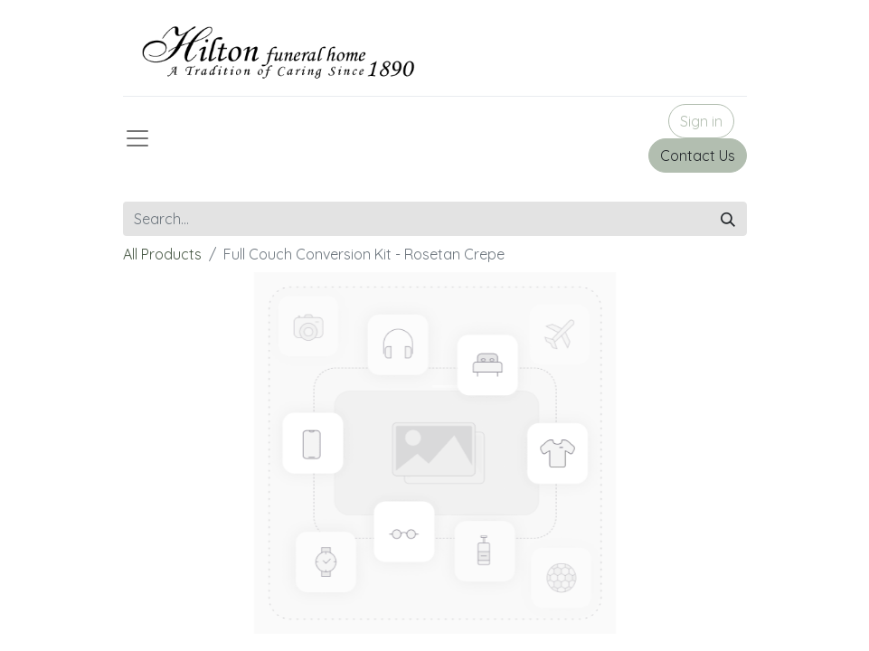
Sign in (701, 121)
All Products (162, 254)
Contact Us (697, 155)
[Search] (728, 219)
